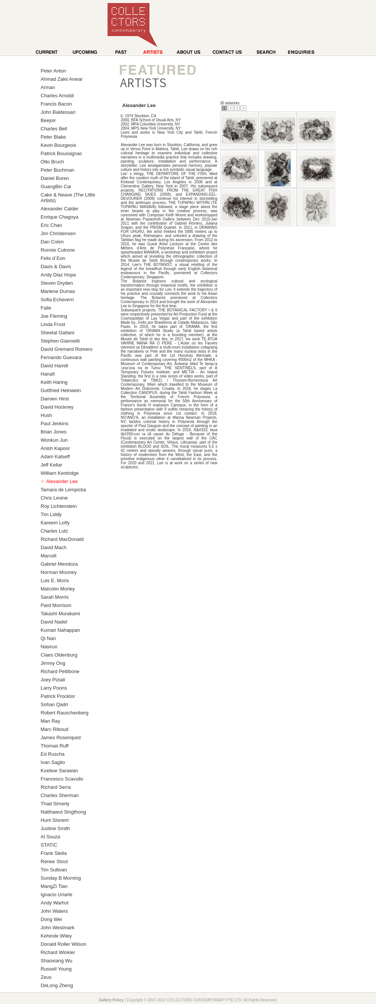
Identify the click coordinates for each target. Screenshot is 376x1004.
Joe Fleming (54, 316)
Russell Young (56, 969)
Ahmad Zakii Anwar (62, 79)
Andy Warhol (54, 903)
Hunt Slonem (55, 820)
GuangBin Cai (56, 186)
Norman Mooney (59, 572)
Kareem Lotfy (55, 522)
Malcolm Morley (58, 589)
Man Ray (50, 721)
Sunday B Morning (61, 878)
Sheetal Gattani (57, 332)
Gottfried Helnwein (61, 390)
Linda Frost (53, 324)
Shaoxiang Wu (56, 960)
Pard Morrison (56, 605)
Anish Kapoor (55, 448)
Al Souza (50, 836)
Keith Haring (54, 382)
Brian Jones (54, 432)
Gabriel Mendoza (59, 564)
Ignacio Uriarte (57, 894)
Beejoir (48, 120)
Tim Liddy (51, 514)
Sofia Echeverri (57, 299)
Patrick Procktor (58, 696)
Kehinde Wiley (56, 936)
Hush (46, 415)
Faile (46, 308)
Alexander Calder (59, 208)
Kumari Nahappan (60, 630)
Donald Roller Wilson (63, 944)
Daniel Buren (55, 178)
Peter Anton (53, 71)
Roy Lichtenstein (59, 506)
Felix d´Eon (53, 258)
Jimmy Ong (53, 663)
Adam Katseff (55, 456)
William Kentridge (60, 473)
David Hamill (54, 365)
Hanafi (48, 374)
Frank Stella (54, 853)
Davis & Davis (56, 266)
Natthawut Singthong (63, 812)
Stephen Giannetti (60, 341)
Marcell (48, 556)
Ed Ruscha (53, 754)
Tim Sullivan (54, 870)
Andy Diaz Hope (58, 275)
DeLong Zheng (57, 985)
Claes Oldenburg (59, 655)
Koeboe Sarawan (59, 770)
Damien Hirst (55, 399)
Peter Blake (53, 137)
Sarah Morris (54, 597)
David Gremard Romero (66, 349)
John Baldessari (58, 112)
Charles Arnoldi (57, 95)
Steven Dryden (57, 283)
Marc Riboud (54, 729)
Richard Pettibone (60, 671)
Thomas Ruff (54, 746)
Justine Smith (55, 828)
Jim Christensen (58, 233)
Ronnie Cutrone (58, 250)
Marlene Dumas (58, 291)
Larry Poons (54, 688)
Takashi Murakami (60, 613)
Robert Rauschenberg (64, 713)
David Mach (54, 547)
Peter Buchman (57, 170)
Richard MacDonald (62, 539)
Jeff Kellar (51, 465)
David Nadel (54, 622)
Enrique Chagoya (59, 217)
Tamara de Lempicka (63, 489)
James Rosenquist (61, 737)
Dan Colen (52, 242)
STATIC (49, 845)
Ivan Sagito (53, 762)
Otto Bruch (52, 162)
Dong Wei (51, 919)
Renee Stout (54, 861)
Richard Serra (56, 787)
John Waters (54, 911)
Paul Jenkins (54, 423)
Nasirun (49, 646)
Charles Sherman (60, 795)
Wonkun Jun (54, 440)
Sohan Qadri (54, 704)
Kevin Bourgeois (58, 145)
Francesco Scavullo (62, 779)
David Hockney (57, 407)
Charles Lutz (54, 531)
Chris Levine (54, 498)
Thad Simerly (55, 803)
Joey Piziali (53, 679)
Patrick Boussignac (61, 153)
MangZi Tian (54, 886)
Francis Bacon (56, 104)
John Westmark (57, 927)
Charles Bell (54, 128)
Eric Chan (51, 225)
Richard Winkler (58, 952)
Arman (48, 87)
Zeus (46, 977)
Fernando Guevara (61, 357)
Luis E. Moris (55, 580)
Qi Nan (48, 638)
